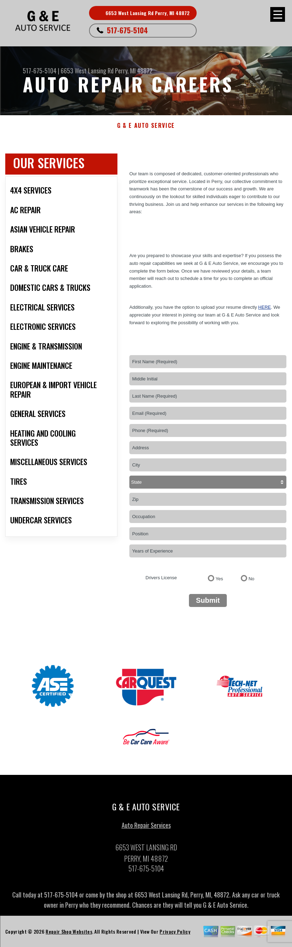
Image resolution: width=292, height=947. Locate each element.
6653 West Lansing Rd (87, 70)
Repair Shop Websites (69, 934)
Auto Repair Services (146, 827)
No (251, 578)
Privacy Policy (174, 934)
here (264, 307)
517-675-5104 (127, 30)
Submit (208, 600)
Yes (219, 578)
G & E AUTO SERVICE (146, 125)
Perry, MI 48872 (133, 70)
